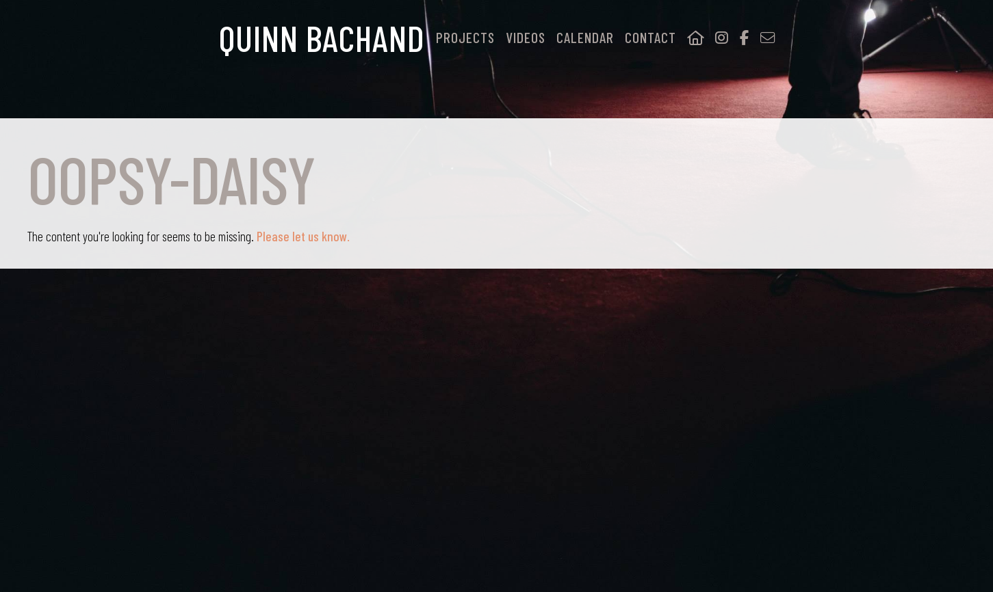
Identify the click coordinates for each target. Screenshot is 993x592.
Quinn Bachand (321, 37)
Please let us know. (302, 236)
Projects (465, 37)
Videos (525, 37)
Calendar (585, 37)
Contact (650, 37)
